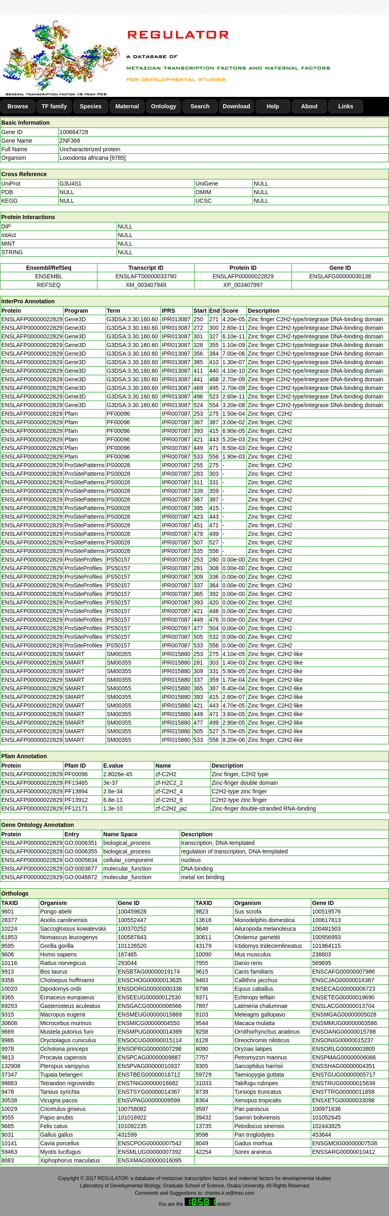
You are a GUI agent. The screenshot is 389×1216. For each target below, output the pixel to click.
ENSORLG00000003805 (343, 1049)
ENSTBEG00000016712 (149, 1074)
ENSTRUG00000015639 (343, 1083)
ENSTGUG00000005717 (343, 1074)
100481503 (326, 928)
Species (91, 106)
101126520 (132, 946)
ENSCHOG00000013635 (150, 980)
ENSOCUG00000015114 (150, 1040)
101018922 (132, 1117)
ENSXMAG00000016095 (150, 1160)
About (309, 106)
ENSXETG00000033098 (343, 1100)
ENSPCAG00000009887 (149, 1057)
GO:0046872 (80, 877)
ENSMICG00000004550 (149, 1023)
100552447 (132, 920)
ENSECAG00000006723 (343, 988)
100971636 (326, 1109)
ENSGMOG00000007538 (344, 1143)
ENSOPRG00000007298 (150, 1049)
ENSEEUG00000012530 (149, 997)
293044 (127, 963)
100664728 (73, 132)
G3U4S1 (70, 183)
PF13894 (76, 791)
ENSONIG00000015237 (342, 1040)
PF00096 (76, 774)
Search (200, 106)
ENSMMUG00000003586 (344, 1023)
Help (273, 106)
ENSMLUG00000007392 (149, 1152)
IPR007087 (176, 413)
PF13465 (76, 782)
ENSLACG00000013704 (343, 1006)
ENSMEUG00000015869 (150, 1014)
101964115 (326, 946)
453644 (321, 1134)
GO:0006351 (80, 843)
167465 (127, 954)
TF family (54, 106)
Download (236, 106)
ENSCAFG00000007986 (343, 971)
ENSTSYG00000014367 (149, 1091)
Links (345, 106)
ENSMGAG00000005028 (344, 1014)
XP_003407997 (243, 285)
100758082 (132, 1109)
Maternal (127, 106)
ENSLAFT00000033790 (145, 276)
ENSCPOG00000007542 (150, 1143)
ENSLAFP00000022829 (243, 276)
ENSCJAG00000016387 (343, 980)
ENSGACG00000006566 (150, 1006)
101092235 (132, 1126)
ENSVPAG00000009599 (149, 1100)
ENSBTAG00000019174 (149, 971)
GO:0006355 (80, 851)
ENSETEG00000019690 (343, 997)
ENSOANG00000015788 (344, 1031)
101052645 (326, 1117)
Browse (17, 106)
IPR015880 (176, 654)
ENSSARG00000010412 (343, 1152)
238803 (321, 954)
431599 (127, 1134)
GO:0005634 (80, 860)
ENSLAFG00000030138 (340, 276)
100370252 (132, 928)
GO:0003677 (80, 868)
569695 (321, 963)
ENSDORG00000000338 (150, 988)
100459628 (132, 911)
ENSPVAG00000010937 (149, 1066)
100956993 (326, 937)
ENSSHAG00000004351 (343, 1066)
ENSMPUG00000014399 (150, 1031)
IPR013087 (176, 319)
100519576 (326, 911)
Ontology (163, 106)
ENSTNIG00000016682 (148, 1083)
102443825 (326, 1126)
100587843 (132, 937)
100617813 (326, 920)
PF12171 (76, 808)
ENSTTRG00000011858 (343, 1091)
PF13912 (76, 800)
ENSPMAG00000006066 (344, 1057)
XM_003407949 (146, 285)
